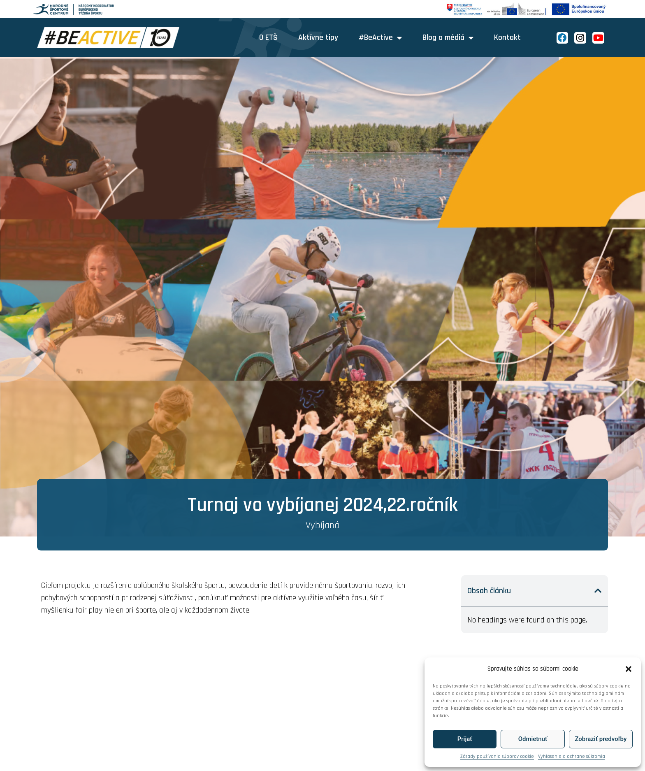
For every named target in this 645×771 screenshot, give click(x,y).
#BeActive (380, 38)
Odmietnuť (533, 739)
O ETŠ (268, 38)
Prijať (464, 739)
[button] (628, 669)
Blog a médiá (447, 38)
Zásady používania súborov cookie (497, 756)
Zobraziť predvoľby (600, 739)
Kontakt (507, 38)
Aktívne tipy (318, 38)
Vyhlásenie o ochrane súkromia (571, 756)
